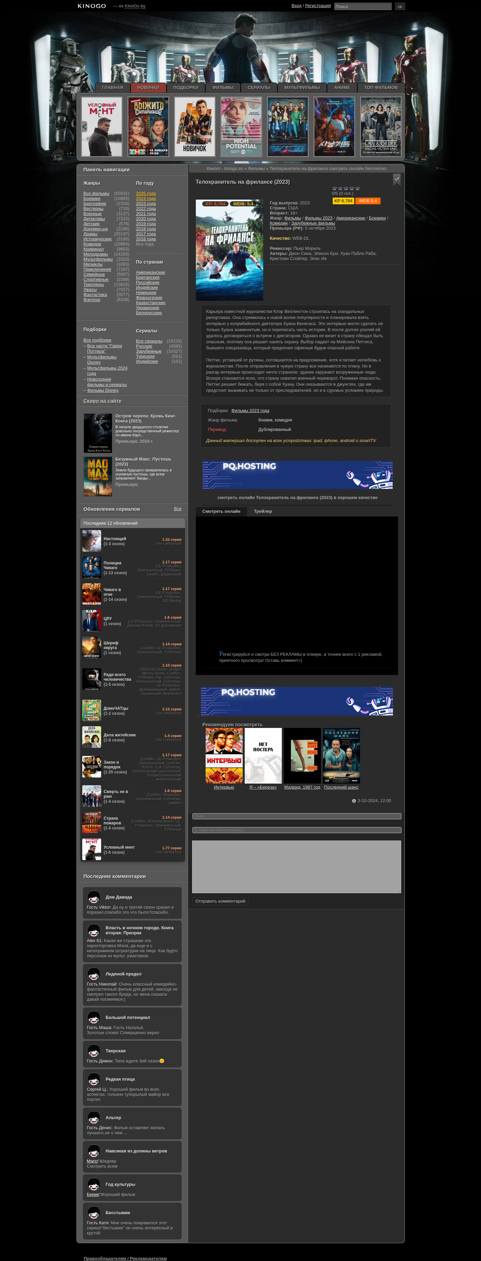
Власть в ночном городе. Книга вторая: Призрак (140, 930)
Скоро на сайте (103, 401)
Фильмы (292, 218)
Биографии (95, 203)
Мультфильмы (98, 259)
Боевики (377, 218)
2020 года (146, 218)
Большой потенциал (128, 1017)
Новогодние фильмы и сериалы (107, 382)
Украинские (147, 307)
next (398, 126)
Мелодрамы (96, 254)
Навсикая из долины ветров (136, 1150)
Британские (148, 277)
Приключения (97, 269)
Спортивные (96, 279)
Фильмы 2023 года (250, 410)
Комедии (279, 223)
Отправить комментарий (220, 911)
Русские (144, 346)
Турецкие (145, 356)
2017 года (146, 233)
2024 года (146, 198)
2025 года (146, 193)
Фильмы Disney (103, 390)
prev (84, 126)
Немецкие (146, 292)
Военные (93, 213)
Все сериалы (149, 341)
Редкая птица (120, 1079)
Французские (149, 297)
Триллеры (94, 284)
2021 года (146, 213)
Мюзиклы (93, 264)
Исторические (98, 238)
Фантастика (95, 294)
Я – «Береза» (263, 785)
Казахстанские (151, 302)
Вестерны (93, 208)
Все (177, 508)
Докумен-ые (96, 228)
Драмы (91, 233)
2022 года (146, 208)
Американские (350, 218)
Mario (92, 1161)
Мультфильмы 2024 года (107, 370)
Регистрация (318, 5)
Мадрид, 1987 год (302, 785)
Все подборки (97, 340)
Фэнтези (92, 299)
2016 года (146, 238)
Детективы (94, 218)
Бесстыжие (118, 1212)
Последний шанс (341, 785)
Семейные (94, 274)
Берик (93, 1194)
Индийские (147, 287)
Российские (148, 282)
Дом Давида (119, 897)
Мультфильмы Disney (102, 359)
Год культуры (121, 1184)
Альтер (113, 1117)
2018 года (146, 228)
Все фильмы (97, 193)
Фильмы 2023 (318, 218)
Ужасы (90, 289)
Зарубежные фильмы (313, 223)
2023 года (146, 203)
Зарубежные (149, 351)
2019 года (146, 223)
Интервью (224, 785)
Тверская (116, 1050)
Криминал (94, 249)
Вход (296, 5)
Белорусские (149, 312)
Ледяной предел (124, 973)
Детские (92, 223)
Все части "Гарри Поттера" (104, 348)
